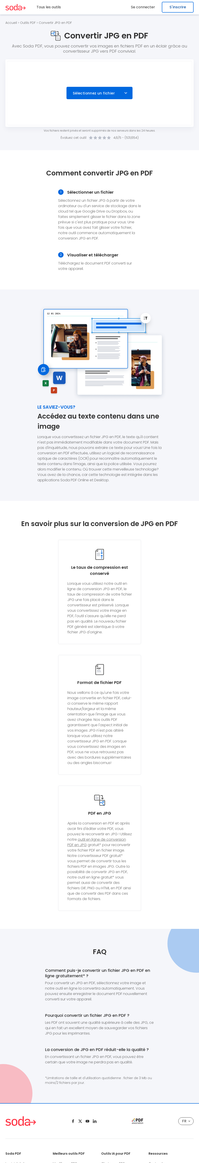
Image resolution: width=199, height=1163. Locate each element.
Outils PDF (28, 22)
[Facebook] (73, 1121)
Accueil (11, 22)
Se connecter (144, 7)
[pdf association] (137, 1121)
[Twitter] (80, 1121)
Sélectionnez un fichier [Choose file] (93, 93)
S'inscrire (177, 7)
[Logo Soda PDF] (15, 7)
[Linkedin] (94, 1121)
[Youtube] (87, 1121)
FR (186, 1121)
